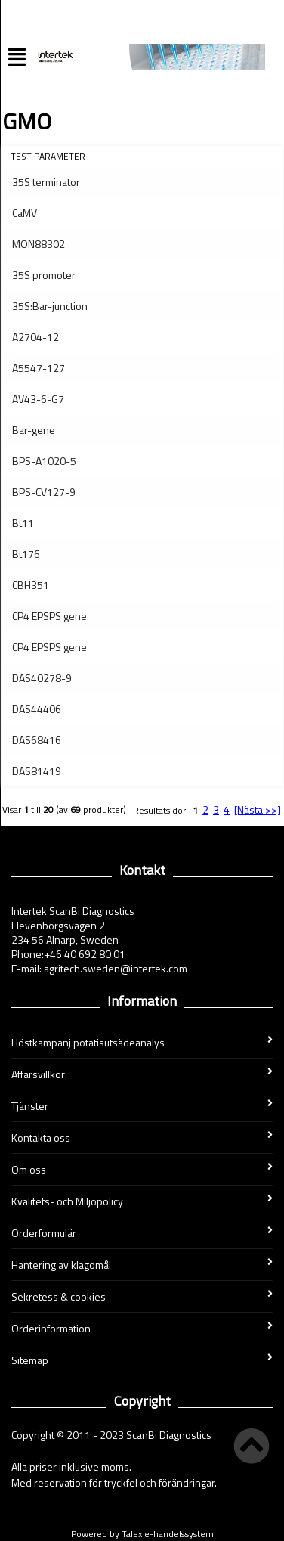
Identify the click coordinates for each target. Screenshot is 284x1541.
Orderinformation (142, 1328)
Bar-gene (33, 430)
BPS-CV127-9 (44, 492)
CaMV (24, 213)
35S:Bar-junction (50, 306)
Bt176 (26, 554)
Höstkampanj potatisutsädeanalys (142, 1042)
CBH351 (30, 585)
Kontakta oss (142, 1138)
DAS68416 (36, 740)
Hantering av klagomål (142, 1265)
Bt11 (23, 523)
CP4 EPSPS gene (49, 616)
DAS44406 (36, 709)
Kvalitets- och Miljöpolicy (142, 1201)
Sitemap (142, 1360)
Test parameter (48, 156)
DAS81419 (36, 771)
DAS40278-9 (42, 678)
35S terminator (46, 182)
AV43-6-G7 (38, 399)
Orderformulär (142, 1233)
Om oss (142, 1169)
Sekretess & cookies (142, 1296)
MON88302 (38, 244)
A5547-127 (38, 368)
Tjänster (142, 1106)
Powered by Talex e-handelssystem (142, 1534)
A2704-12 (35, 337)
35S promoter (44, 275)
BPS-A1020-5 (44, 461)
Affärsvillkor (142, 1074)
